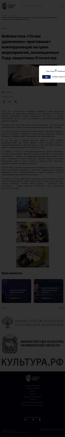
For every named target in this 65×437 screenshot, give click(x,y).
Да (46, 77)
